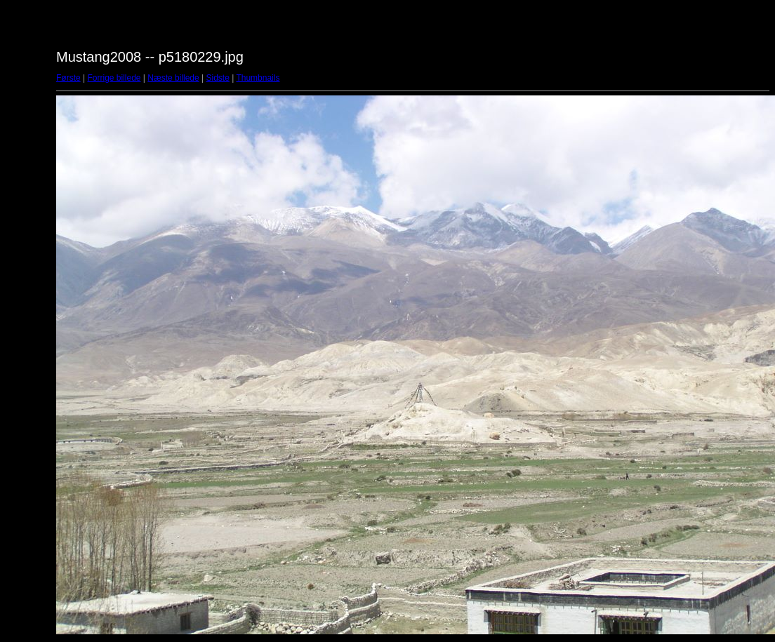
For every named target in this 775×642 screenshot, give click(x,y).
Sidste (217, 78)
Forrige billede (113, 78)
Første (68, 78)
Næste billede (173, 78)
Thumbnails (257, 78)
